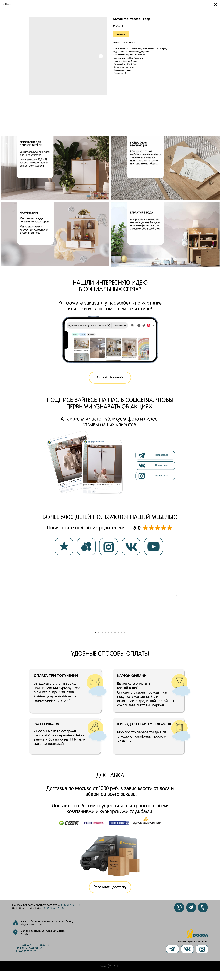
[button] (110, 378)
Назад (8, 4)
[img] (156, 465)
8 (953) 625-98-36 (54, 908)
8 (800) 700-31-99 (71, 905)
